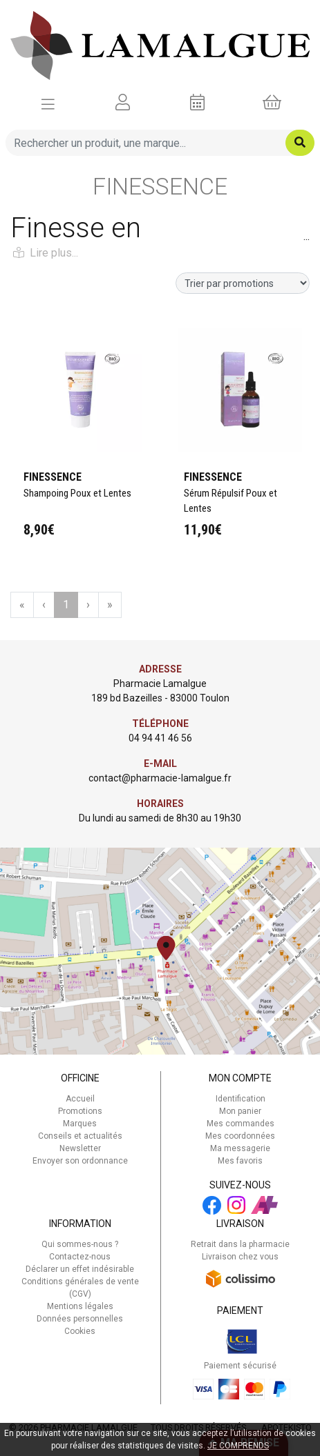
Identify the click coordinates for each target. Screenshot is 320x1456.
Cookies (79, 1331)
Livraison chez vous (240, 1256)
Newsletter (80, 1148)
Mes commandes (240, 1123)
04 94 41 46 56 (160, 738)
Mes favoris (240, 1161)
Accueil (80, 1099)
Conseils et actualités (80, 1136)
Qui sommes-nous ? (79, 1244)
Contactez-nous (80, 1256)
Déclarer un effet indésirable (80, 1269)
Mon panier (240, 1111)
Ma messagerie (240, 1148)
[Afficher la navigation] (48, 103)
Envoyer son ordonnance (80, 1161)
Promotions (80, 1111)
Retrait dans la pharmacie (240, 1244)
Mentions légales (80, 1306)
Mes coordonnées (240, 1136)
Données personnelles (80, 1319)
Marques (80, 1123)
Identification (240, 1099)
